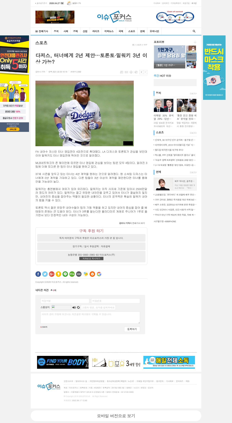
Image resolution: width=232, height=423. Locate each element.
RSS (187, 381)
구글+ (51, 274)
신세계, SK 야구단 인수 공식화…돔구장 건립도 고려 (176, 139)
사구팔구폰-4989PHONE (165, 221)
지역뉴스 (108, 31)
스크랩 (136, 72)
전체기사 (43, 31)
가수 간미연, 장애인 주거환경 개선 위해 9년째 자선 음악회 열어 (176, 199)
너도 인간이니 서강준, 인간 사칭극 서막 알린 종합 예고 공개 (176, 209)
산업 (85, 31)
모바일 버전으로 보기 (116, 416)
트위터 (45, 274)
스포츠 (131, 31)
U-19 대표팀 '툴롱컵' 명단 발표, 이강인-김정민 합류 (176, 164)
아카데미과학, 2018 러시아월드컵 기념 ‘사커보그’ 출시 (176, 144)
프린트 (131, 72)
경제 (75, 31)
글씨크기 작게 (145, 72)
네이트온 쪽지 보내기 (85, 274)
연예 (142, 31)
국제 (121, 31)
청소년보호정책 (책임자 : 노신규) (120, 381)
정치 (56, 31)
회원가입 (186, 3)
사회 (65, 31)
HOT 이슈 (162, 76)
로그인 (194, 3)
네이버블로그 (72, 274)
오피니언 (154, 31)
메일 (126, 72)
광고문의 (159, 381)
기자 (40, 71)
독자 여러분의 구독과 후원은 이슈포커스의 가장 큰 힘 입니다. (91, 238)
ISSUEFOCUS (84, 396)
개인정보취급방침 (97, 381)
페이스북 (38, 274)
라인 (65, 274)
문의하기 (165, 3)
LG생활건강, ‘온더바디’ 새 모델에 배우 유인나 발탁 (176, 194)
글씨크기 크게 (141, 72)
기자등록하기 (176, 3)
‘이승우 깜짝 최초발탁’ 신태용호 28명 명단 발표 (176, 160)
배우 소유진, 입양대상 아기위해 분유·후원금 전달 (176, 204)
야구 (145, 44)
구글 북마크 (99, 274)
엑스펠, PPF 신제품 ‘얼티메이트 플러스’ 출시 (175, 155)
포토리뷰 (159, 42)
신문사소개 (68, 381)
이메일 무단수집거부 (145, 381)
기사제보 (157, 3)
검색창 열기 (193, 31)
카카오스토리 (58, 274)
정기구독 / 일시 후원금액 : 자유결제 (91, 246)
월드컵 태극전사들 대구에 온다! (169, 149)
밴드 (79, 274)
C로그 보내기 (92, 274)
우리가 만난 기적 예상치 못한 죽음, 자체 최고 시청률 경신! (176, 214)
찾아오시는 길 (81, 381)
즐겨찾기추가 (42, 3)
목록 (121, 72)
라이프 (95, 31)
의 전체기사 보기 (132, 223)
